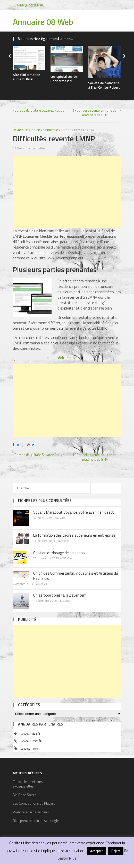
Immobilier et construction (37, 130)
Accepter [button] (96, 850)
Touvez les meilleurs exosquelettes (28, 784)
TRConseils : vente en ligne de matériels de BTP (94, 113)
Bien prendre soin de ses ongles (37, 820)
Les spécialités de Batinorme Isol (64, 78)
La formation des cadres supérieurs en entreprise (74, 535)
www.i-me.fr (31, 741)
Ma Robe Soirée (25, 794)
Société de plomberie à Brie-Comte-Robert (104, 85)
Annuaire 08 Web (43, 22)
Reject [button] (115, 850)
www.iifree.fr (31, 748)
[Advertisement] (67, 192)
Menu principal (28, 5)
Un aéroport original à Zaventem (60, 595)
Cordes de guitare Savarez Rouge (39, 110)
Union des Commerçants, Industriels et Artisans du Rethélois (75, 575)
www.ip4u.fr (30, 734)
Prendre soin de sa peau (31, 812)
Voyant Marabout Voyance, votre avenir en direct (73, 512)
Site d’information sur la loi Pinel (26, 77)
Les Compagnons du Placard (34, 803)
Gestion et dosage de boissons (59, 553)
